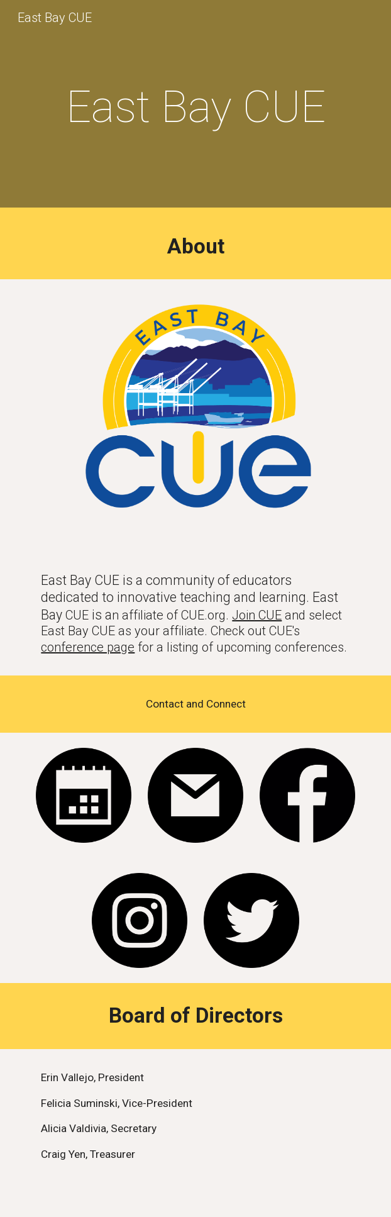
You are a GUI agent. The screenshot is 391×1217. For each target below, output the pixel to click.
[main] (195, 107)
